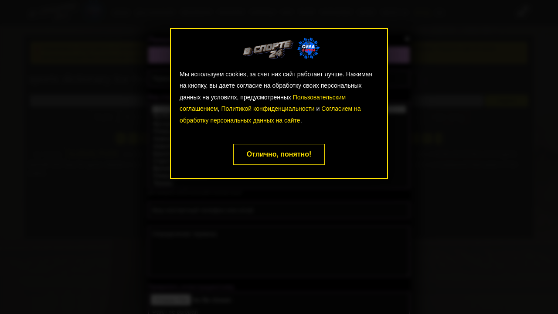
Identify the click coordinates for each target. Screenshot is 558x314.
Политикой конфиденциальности (267, 108)
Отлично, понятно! (279, 154)
